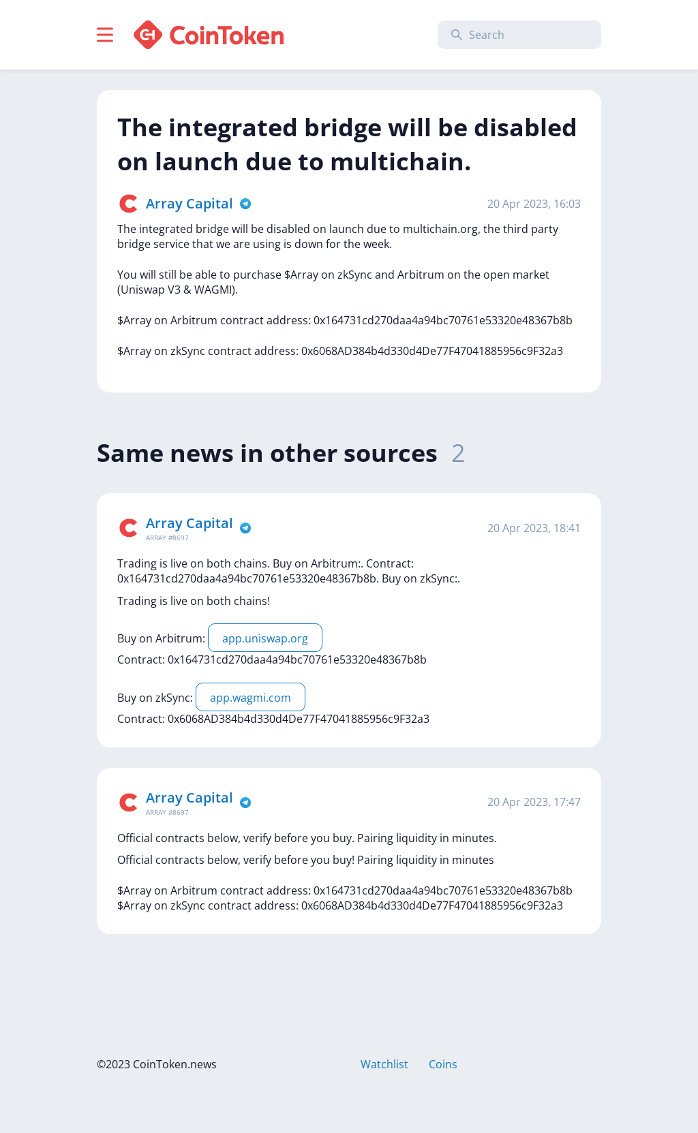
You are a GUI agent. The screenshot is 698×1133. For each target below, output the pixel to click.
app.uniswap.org (265, 638)
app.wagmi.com (250, 697)
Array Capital (189, 203)
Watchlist (384, 1064)
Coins (443, 1064)
